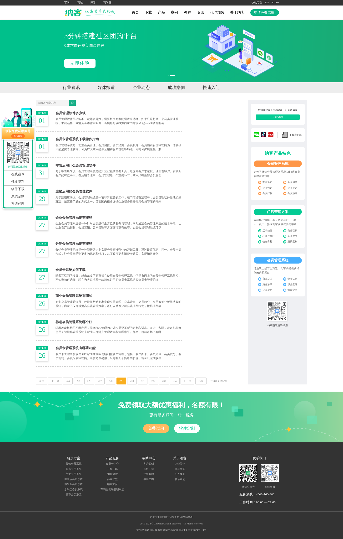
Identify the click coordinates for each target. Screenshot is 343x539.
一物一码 (112, 469)
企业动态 (141, 87)
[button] (170, 75)
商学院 (107, 2)
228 (110, 381)
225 (79, 381)
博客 (93, 2)
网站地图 (188, 517)
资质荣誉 (180, 469)
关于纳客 (237, 12)
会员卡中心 (112, 463)
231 (143, 381)
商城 (80, 2)
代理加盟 (217, 12)
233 (164, 381)
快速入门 (211, 87)
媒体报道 (106, 87)
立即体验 (80, 63)
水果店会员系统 (73, 489)
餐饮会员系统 (73, 463)
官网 (67, 2)
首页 (135, 12)
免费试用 (156, 428)
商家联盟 (112, 479)
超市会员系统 (73, 469)
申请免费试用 (264, 12)
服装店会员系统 (73, 479)
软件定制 (187, 428)
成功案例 (176, 87)
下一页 (187, 381)
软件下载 (18, 189)
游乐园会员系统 (73, 484)
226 (89, 381)
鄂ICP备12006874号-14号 (193, 530)
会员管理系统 (277, 164)
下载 (148, 12)
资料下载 (148, 469)
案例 (174, 12)
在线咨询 (18, 174)
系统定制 (18, 196)
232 (153, 381)
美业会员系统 (73, 474)
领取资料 (18, 181)
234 (175, 381)
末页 (201, 381)
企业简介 (180, 463)
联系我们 (180, 479)
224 (68, 381)
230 (132, 381)
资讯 (200, 12)
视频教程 (148, 474)
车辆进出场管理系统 (112, 489)
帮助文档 (148, 479)
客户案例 (148, 463)
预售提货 (112, 474)
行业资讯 (71, 87)
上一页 (55, 381)
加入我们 (180, 474)
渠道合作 (166, 517)
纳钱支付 (112, 484)
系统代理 (18, 204)
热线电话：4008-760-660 (265, 2)
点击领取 (18, 136)
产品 (161, 12)
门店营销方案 (277, 212)
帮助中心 (155, 517)
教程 (187, 12)
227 (100, 381)
